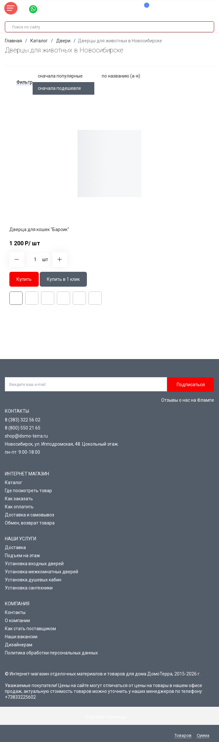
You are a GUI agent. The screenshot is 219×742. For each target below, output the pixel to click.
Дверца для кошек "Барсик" (39, 229)
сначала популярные (64, 76)
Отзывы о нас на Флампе (187, 400)
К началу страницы (109, 716)
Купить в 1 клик (63, 279)
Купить (24, 279)
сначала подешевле (63, 88)
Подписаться (191, 384)
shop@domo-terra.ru (26, 436)
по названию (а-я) (125, 76)
